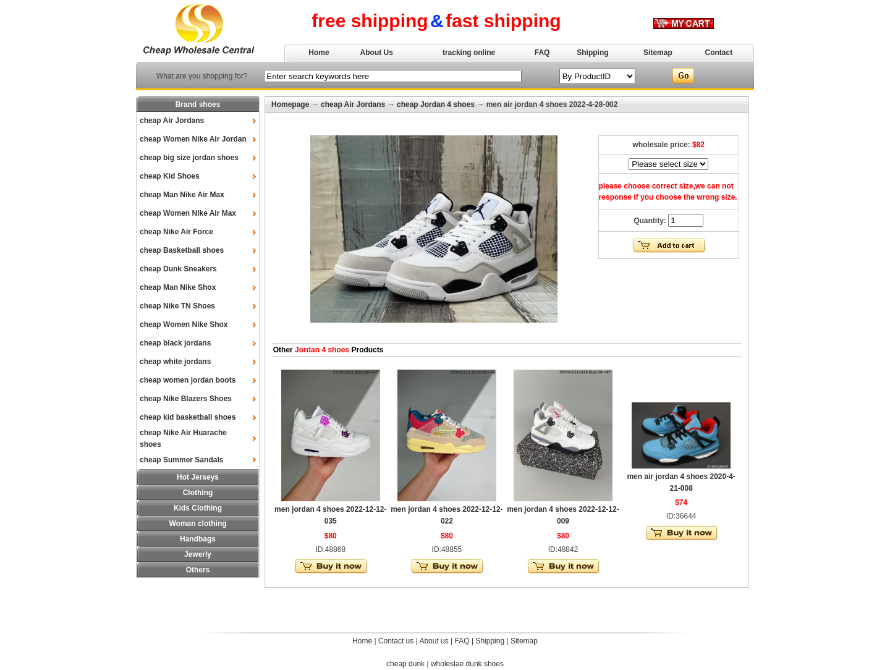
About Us (376, 52)
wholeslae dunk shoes (467, 663)
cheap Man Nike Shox (178, 287)
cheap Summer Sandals (181, 460)
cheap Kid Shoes (170, 176)
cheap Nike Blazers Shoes (186, 398)
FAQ (542, 52)
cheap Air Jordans (172, 120)
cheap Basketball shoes (182, 250)
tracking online (469, 52)
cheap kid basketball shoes (187, 417)
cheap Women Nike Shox (183, 324)
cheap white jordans (175, 361)
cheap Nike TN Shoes (177, 306)
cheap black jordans (175, 343)
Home (318, 52)
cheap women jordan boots (187, 380)
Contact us (395, 641)
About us (433, 641)
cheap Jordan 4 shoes (436, 104)
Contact (719, 52)
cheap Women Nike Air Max (188, 213)
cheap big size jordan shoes (189, 157)
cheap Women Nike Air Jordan (193, 139)
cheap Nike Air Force (176, 231)
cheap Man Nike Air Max (182, 194)
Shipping (592, 52)
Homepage (290, 104)
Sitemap (657, 52)
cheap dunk (405, 663)
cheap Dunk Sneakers (178, 269)
